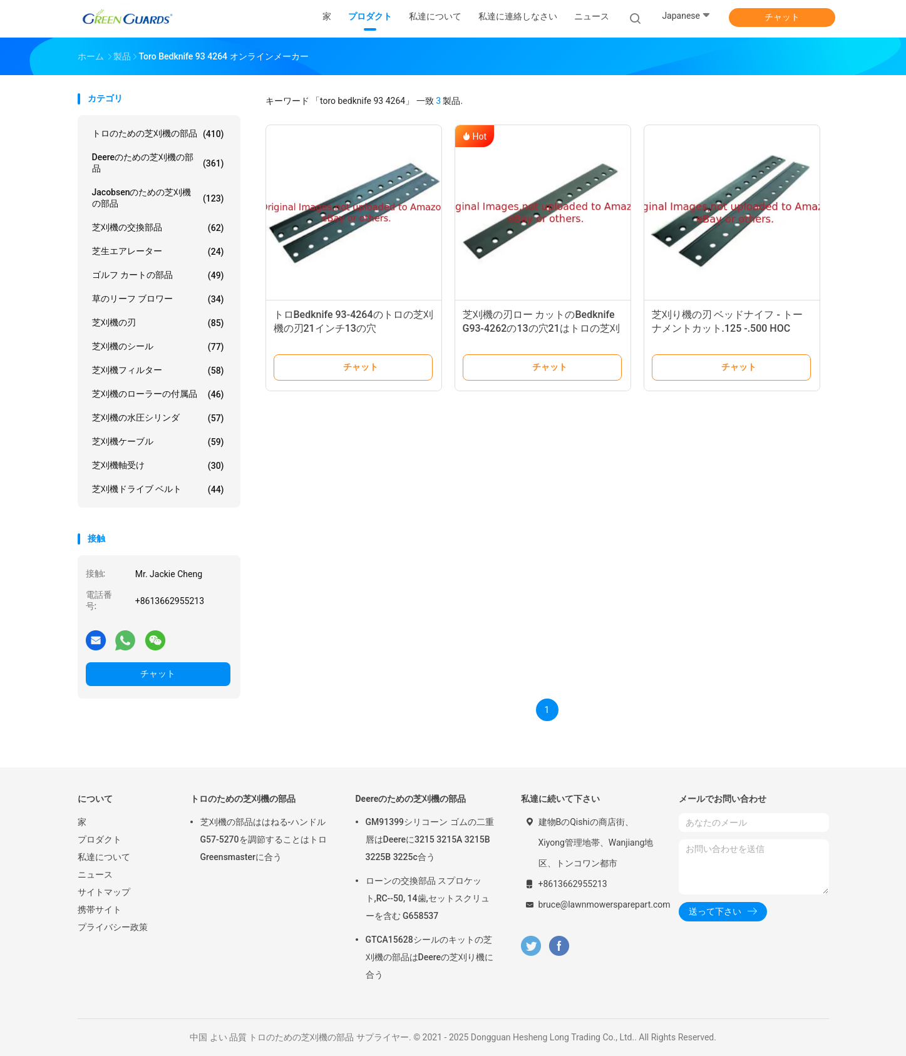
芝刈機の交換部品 (158, 228)
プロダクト (99, 839)
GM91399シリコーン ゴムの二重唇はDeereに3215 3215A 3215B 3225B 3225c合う (430, 839)
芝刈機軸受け (158, 465)
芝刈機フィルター (158, 370)
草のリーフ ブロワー (158, 299)
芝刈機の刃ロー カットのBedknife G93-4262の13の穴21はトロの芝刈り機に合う (541, 328)
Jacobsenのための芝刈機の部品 (158, 197)
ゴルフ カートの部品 (158, 275)
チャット (782, 17)
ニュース (95, 874)
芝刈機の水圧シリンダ (158, 418)
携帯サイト (99, 910)
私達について (104, 857)
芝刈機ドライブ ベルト (158, 489)
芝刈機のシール (158, 347)
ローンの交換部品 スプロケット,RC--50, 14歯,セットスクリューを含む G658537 (428, 898)
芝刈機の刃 (158, 323)
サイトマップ (104, 892)
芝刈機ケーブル (158, 442)
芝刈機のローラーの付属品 (158, 394)
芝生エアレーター (158, 251)
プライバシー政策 (113, 927)
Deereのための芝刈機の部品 (158, 162)
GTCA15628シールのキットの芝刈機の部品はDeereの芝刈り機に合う (429, 957)
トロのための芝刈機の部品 (158, 134)
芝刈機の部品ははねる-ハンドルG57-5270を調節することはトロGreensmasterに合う (263, 839)
